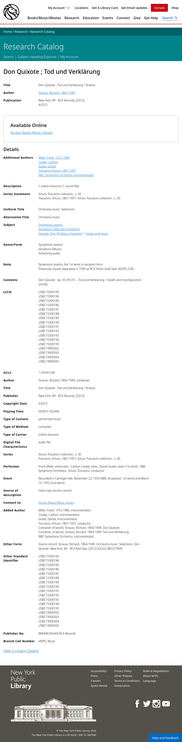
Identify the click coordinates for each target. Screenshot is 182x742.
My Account (58, 8)
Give (137, 18)
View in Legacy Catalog (21, 650)
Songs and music (97, 233)
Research (71, 18)
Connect (123, 18)
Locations (81, 8)
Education (91, 18)
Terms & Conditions (127, 681)
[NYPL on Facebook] (137, 703)
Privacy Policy (123, 671)
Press (94, 676)
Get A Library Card (105, 8)
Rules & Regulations (156, 671)
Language (149, 681)
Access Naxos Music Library (31, 132)
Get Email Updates (134, 8)
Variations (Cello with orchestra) (59, 229)
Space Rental (99, 686)
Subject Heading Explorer (37, 56)
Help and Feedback (165, 738)
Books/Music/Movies (44, 18)
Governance (122, 686)
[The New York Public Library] (11, 12)
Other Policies (123, 676)
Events (107, 18)
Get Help (151, 18)
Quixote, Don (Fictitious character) (60, 233)
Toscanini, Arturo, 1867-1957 (57, 170)
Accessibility (98, 671)
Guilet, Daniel (47, 166)
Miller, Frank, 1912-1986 (53, 158)
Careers (96, 681)
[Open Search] (170, 18)
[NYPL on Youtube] (166, 703)
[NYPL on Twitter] (147, 703)
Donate (159, 8)
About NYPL (150, 676)
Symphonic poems (50, 225)
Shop (175, 8)
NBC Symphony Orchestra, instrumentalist (66, 175)
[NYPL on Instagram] (157, 703)
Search (8, 56)
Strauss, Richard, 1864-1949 (56, 93)
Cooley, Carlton (48, 162)
